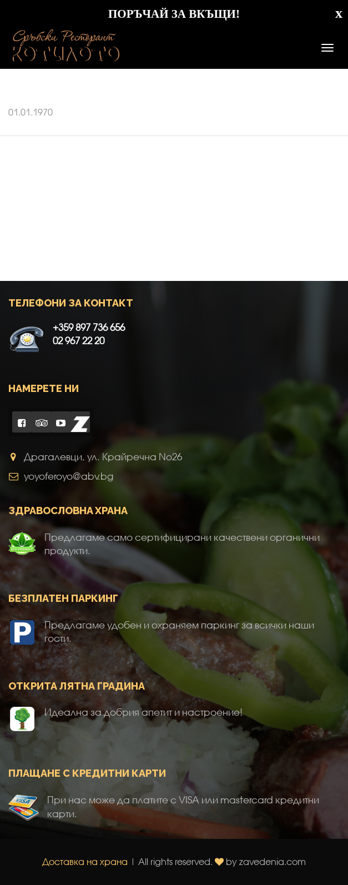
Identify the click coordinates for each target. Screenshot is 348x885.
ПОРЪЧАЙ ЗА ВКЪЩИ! (174, 14)
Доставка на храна (85, 861)
